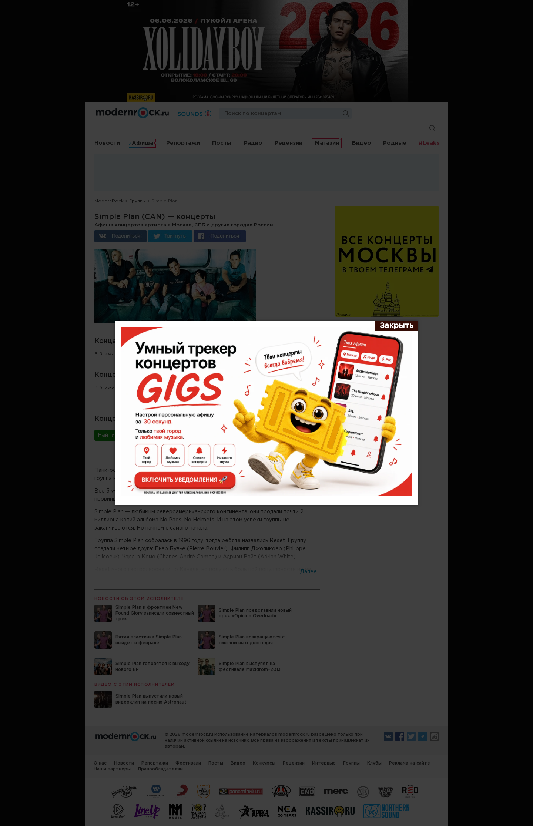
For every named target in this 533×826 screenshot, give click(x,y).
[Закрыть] (396, 326)
